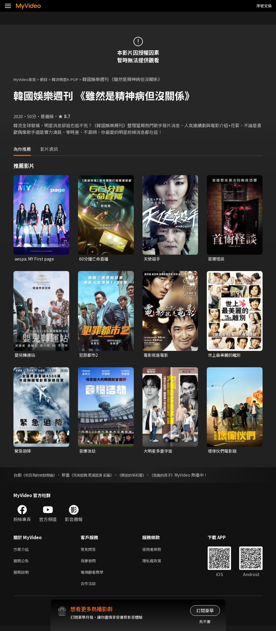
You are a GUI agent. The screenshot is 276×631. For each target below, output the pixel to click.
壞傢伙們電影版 (223, 452)
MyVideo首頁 (26, 79)
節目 (48, 79)
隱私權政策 (157, 564)
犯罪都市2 (89, 356)
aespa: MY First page (36, 259)
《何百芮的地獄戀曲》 (42, 477)
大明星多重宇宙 (159, 452)
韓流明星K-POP (72, 79)
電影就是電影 (157, 356)
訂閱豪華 (205, 610)
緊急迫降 (23, 452)
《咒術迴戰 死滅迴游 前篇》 (101, 477)
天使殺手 (152, 259)
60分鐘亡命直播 (94, 259)
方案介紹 (22, 551)
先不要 (205, 621)
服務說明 (22, 576)
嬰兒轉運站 (26, 356)
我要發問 (89, 564)
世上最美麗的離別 (225, 356)
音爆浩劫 (88, 452)
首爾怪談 (216, 259)
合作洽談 (89, 588)
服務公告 (22, 564)
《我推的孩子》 (181, 477)
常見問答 (89, 551)
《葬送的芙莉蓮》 (147, 477)
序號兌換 (264, 5)
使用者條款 (157, 551)
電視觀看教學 (94, 576)
